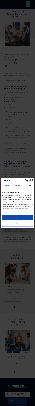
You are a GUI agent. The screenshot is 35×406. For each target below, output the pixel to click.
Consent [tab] (6, 185)
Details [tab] (17, 185)
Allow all (17, 218)
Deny (17, 224)
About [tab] (29, 185)
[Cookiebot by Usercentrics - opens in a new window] (25, 180)
